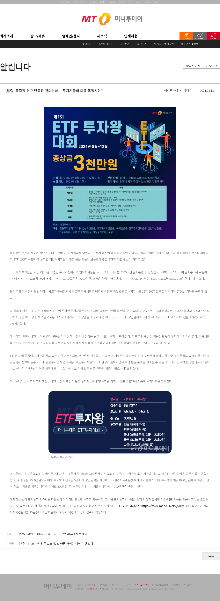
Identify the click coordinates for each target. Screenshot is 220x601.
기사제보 (103, 584)
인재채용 (130, 36)
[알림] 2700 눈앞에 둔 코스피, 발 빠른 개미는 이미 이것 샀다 (56, 543)
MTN (83, 2)
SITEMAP (186, 36)
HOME (189, 66)
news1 (112, 2)
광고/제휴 (37, 36)
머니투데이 (66, 2)
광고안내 (79, 584)
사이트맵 (188, 584)
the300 (147, 2)
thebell (138, 2)
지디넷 (121, 2)
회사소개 (6, 36)
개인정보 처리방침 (164, 44)
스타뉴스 (93, 2)
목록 (211, 556)
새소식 (102, 36)
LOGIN (213, 36)
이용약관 (142, 44)
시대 (129, 2)
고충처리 (125, 44)
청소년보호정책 (161, 584)
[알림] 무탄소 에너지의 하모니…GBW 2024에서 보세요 (53, 534)
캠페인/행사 (71, 36)
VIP (76, 2)
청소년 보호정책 (189, 44)
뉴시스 (103, 2)
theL (156, 2)
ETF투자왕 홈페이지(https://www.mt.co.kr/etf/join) (148, 506)
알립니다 (87, 44)
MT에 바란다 (106, 44)
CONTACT (200, 36)
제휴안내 (91, 584)
